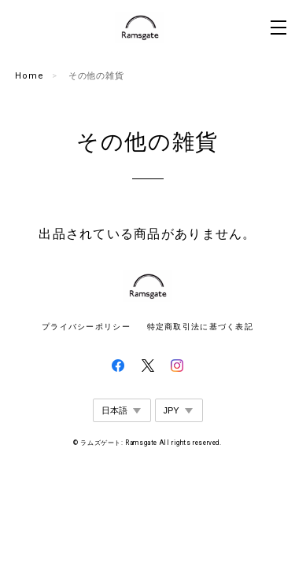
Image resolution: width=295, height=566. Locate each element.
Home (29, 76)
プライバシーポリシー (86, 326)
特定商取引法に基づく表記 (200, 326)
